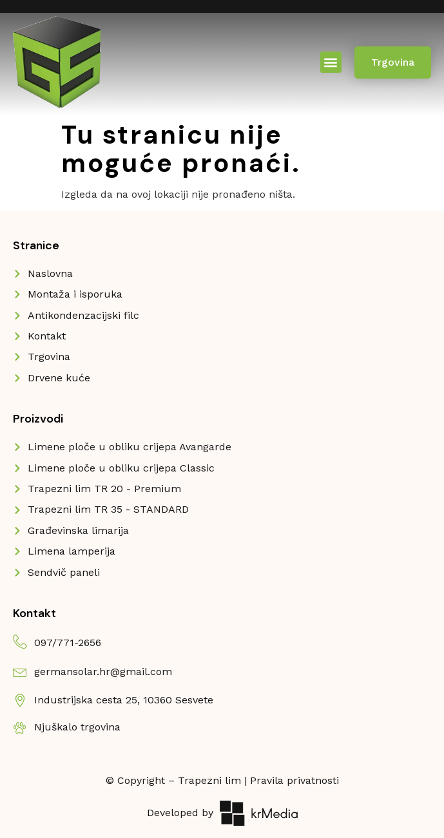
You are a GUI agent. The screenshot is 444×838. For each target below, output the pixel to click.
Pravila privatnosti (294, 780)
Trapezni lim (209, 780)
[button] (331, 62)
